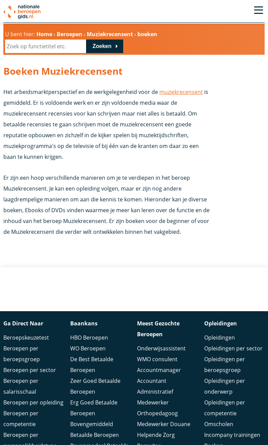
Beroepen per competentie (20, 419)
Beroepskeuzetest (26, 337)
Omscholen (218, 424)
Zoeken (101, 46)
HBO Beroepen (89, 337)
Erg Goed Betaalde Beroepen (93, 408)
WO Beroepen (88, 348)
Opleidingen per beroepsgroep (224, 364)
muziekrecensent (181, 92)
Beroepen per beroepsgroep (21, 354)
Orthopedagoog (157, 413)
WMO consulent (157, 359)
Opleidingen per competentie (224, 408)
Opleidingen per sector (233, 348)
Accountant (151, 381)
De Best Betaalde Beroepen (91, 364)
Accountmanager (159, 370)
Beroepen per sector (29, 370)
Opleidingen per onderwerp (224, 386)
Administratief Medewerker (155, 397)
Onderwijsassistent (161, 348)
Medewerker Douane (163, 424)
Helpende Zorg (156, 435)
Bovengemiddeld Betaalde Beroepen (94, 429)
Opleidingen (219, 337)
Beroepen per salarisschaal (20, 386)
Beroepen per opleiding (33, 402)
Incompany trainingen (232, 435)
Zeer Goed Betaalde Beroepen (95, 386)
